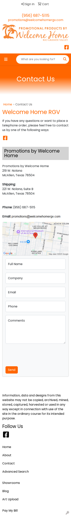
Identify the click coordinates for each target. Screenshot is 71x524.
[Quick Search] (38, 59)
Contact (8, 463)
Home (7, 104)
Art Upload (10, 499)
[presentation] (34, 354)
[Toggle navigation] (6, 59)
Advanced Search (15, 471)
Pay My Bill (10, 510)
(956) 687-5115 (35, 15)
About (6, 455)
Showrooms (11, 483)
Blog (5, 491)
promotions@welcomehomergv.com (35, 20)
